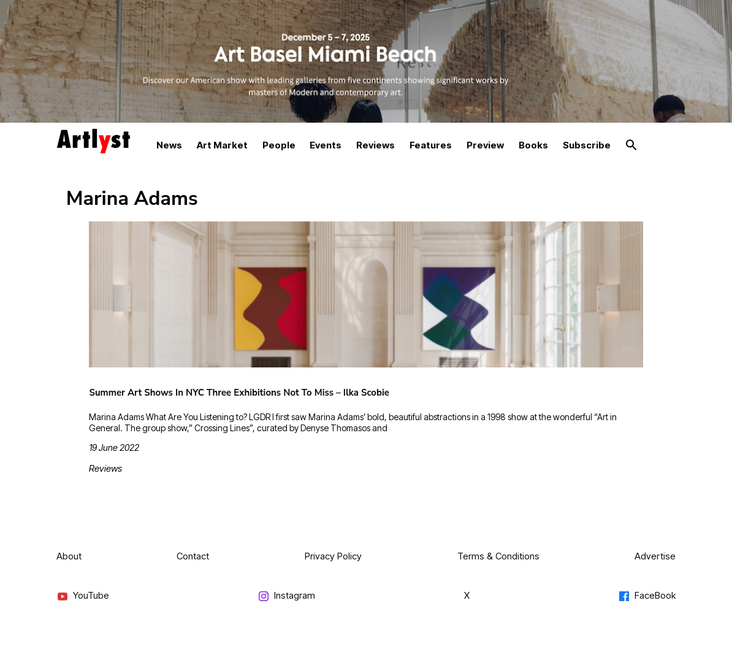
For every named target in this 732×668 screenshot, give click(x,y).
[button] (631, 145)
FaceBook (647, 595)
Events (325, 145)
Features (431, 145)
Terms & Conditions (498, 556)
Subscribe (587, 145)
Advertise (655, 556)
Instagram (286, 595)
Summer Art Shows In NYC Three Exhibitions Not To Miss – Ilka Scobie (239, 392)
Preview (485, 145)
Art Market (222, 145)
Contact (193, 556)
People (278, 145)
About (69, 556)
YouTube (82, 595)
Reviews (375, 145)
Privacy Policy (333, 556)
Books (533, 145)
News (169, 145)
